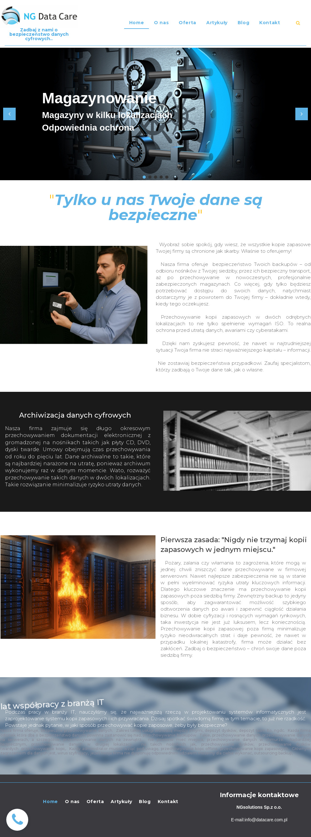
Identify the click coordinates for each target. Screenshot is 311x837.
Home (136, 22)
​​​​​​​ (298, 23)
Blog (243, 22)
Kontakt (269, 22)
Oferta (187, 22)
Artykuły (217, 22)
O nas (161, 22)
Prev (9, 114)
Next (301, 114)
